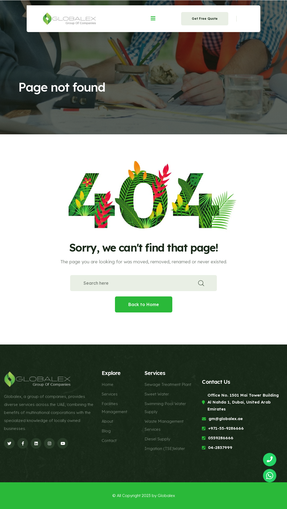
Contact (109, 440)
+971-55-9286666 (226, 428)
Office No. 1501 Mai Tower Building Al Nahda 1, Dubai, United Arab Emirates (243, 402)
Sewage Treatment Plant (168, 384)
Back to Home (143, 304)
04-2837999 (220, 447)
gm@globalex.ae (226, 418)
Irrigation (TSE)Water (165, 448)
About (107, 421)
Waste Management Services (164, 425)
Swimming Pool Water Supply (165, 407)
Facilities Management (114, 407)
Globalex (166, 495)
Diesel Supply (157, 438)
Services (110, 394)
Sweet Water (157, 394)
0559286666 (220, 437)
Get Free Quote (205, 19)
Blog (106, 430)
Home (107, 384)
